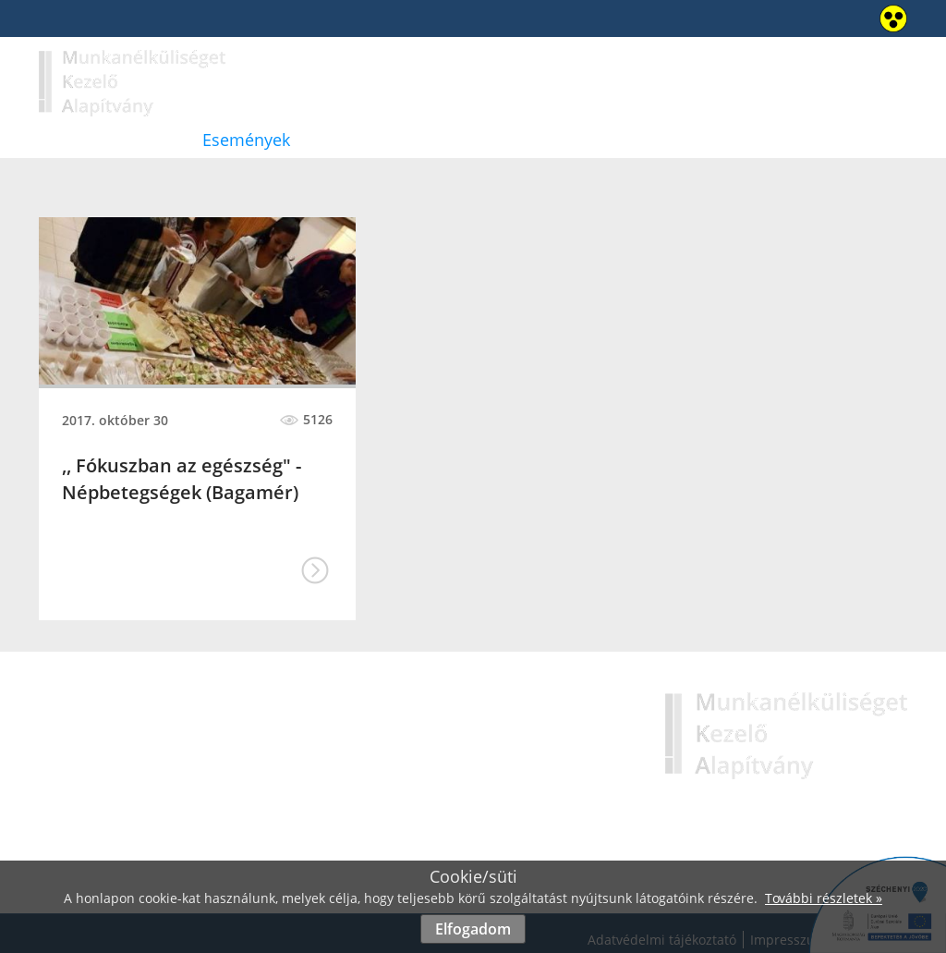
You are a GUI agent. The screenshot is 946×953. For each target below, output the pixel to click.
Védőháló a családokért (597, 139)
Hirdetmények (398, 139)
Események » (457, 814)
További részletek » (823, 898)
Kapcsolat (780, 139)
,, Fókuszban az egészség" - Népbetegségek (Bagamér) (181, 479)
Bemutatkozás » (467, 767)
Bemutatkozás (94, 139)
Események (246, 139)
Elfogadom (473, 929)
